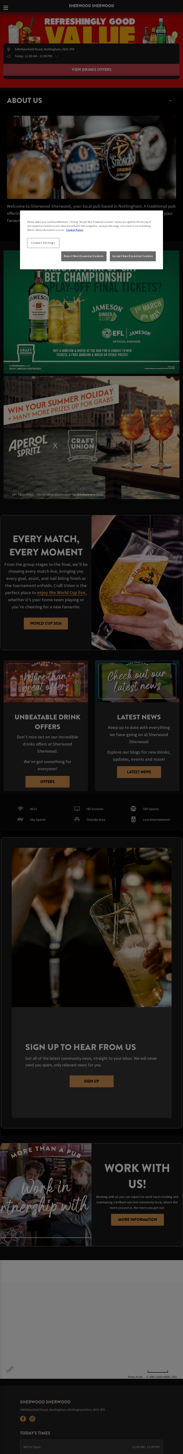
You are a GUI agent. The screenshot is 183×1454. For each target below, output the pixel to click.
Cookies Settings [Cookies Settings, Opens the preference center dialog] (43, 242)
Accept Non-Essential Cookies (132, 256)
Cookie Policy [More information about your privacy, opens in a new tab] (74, 230)
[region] (91, 240)
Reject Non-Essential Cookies (84, 256)
